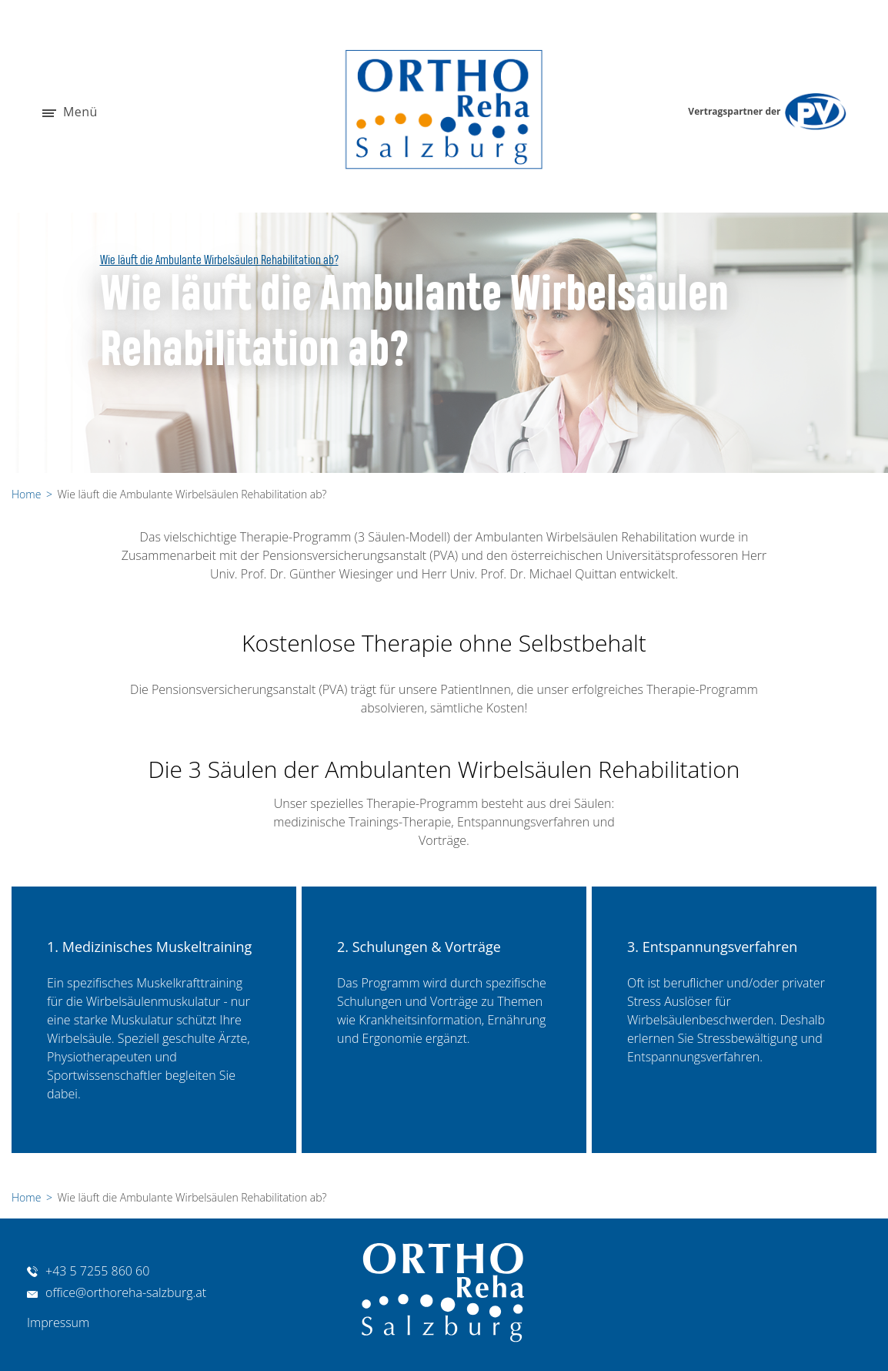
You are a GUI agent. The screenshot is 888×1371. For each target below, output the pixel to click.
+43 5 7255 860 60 (88, 1270)
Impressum (58, 1322)
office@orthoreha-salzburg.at (116, 1292)
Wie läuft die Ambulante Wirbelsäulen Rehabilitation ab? (219, 260)
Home (26, 494)
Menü (70, 113)
